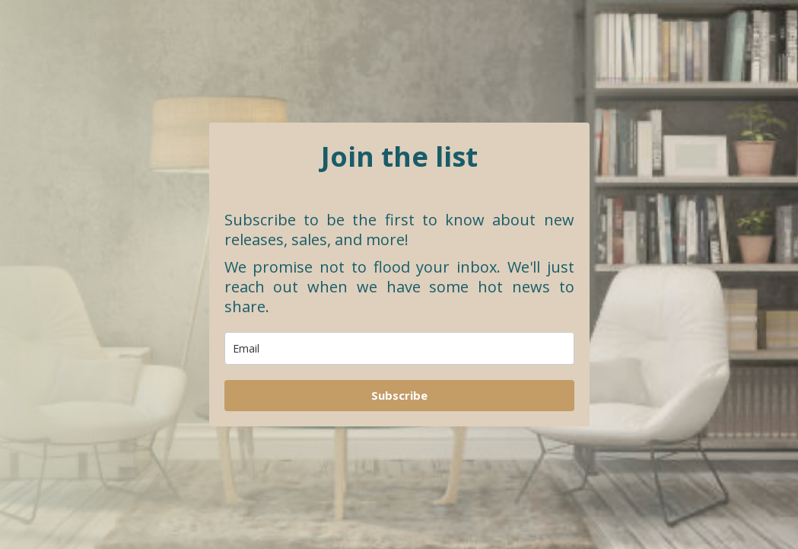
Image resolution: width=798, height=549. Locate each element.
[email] (399, 348)
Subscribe (399, 395)
